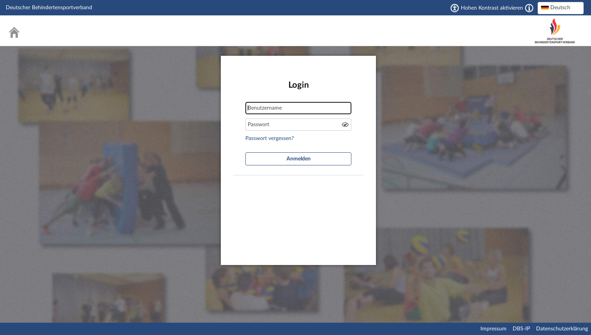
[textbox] (560, 7)
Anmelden (298, 159)
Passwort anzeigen (345, 124)
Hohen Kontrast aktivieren (492, 8)
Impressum (493, 329)
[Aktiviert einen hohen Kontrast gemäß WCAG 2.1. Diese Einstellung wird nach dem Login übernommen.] (529, 8)
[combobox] (561, 8)
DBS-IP (521, 329)
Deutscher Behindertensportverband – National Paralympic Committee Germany (554, 31)
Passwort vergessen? (269, 138)
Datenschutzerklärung (562, 329)
